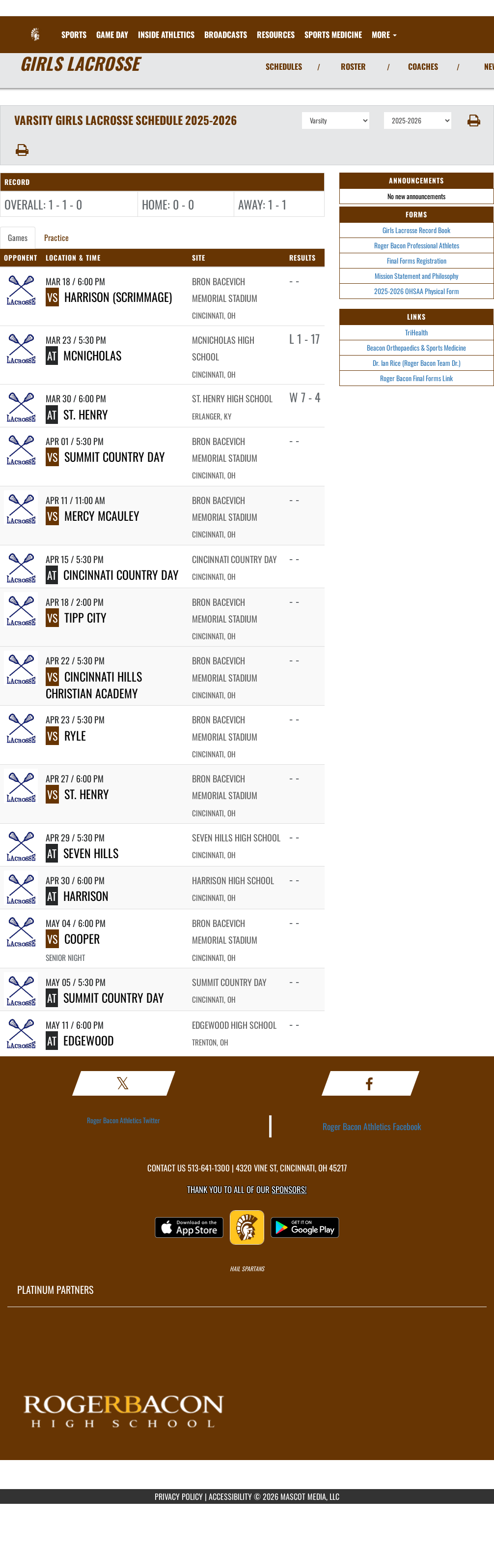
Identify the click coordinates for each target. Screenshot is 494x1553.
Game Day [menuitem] (112, 34)
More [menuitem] (384, 34)
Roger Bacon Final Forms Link (416, 378)
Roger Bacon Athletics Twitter (123, 1120)
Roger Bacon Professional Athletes (416, 245)
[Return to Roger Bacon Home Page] (36, 28)
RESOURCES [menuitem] (276, 34)
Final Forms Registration (416, 260)
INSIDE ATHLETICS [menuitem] (166, 34)
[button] (472, 120)
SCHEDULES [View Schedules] (284, 66)
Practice (56, 237)
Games (17, 237)
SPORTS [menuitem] (73, 34)
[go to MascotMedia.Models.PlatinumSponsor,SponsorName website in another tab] (247, 1405)
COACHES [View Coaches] (423, 66)
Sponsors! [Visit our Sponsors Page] (289, 1189)
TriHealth (416, 332)
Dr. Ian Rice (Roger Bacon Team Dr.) (417, 363)
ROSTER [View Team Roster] (353, 66)
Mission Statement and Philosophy (416, 275)
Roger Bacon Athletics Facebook (372, 1126)
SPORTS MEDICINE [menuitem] (333, 34)
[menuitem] (225, 34)
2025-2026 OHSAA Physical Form (416, 291)
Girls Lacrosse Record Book (416, 230)
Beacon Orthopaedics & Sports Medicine (416, 347)
